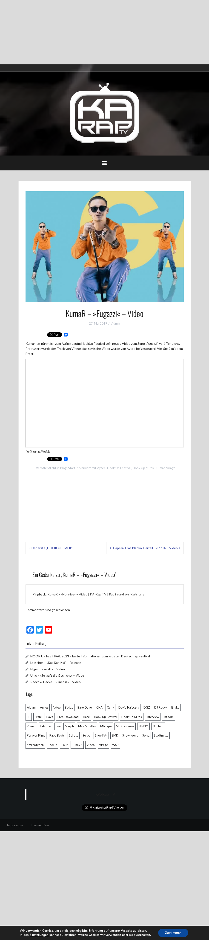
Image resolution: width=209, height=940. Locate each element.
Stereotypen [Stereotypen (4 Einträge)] (35, 745)
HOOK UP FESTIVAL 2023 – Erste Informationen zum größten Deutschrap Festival (90, 656)
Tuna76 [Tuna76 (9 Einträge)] (77, 745)
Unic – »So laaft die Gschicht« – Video (57, 675)
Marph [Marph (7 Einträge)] (69, 726)
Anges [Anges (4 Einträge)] (44, 707)
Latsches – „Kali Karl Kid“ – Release (55, 663)
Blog (63, 468)
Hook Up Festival (119, 468)
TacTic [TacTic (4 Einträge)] (52, 745)
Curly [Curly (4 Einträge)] (110, 707)
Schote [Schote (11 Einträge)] (73, 735)
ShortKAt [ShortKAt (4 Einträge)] (101, 735)
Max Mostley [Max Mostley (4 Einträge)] (87, 726)
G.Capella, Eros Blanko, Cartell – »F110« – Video (144, 548)
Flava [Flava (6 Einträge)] (49, 717)
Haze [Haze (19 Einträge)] (86, 717)
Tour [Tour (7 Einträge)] (64, 745)
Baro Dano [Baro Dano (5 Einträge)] (84, 707)
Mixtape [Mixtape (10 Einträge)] (106, 726)
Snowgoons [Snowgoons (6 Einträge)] (130, 735)
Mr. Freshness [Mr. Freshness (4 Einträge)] (125, 726)
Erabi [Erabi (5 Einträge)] (38, 717)
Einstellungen (39, 935)
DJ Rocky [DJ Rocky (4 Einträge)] (160, 707)
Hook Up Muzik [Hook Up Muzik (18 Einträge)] (131, 717)
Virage (170, 468)
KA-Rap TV (105, 794)
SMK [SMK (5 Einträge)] (115, 735)
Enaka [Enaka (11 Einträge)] (175, 707)
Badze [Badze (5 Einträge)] (69, 707)
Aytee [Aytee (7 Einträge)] (56, 707)
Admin (115, 323)
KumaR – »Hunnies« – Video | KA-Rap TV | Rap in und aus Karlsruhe (95, 594)
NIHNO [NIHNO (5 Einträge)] (143, 726)
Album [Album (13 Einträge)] (31, 707)
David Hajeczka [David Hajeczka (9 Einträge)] (128, 707)
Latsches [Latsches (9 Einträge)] (46, 726)
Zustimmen (173, 933)
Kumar (160, 468)
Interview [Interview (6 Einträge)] (152, 717)
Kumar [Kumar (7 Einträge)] (31, 726)
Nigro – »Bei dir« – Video (47, 669)
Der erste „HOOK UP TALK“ (52, 548)
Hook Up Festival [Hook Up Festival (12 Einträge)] (105, 717)
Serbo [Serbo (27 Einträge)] (87, 735)
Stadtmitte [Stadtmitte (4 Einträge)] (161, 735)
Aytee (101, 468)
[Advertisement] (104, 32)
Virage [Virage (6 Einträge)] (103, 745)
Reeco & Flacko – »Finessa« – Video (55, 682)
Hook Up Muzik (143, 468)
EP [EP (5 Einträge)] (28, 717)
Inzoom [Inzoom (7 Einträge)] (168, 717)
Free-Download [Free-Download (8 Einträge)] (68, 717)
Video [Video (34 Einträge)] (91, 745)
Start (71, 468)
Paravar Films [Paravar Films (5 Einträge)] (36, 735)
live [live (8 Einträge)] (58, 726)
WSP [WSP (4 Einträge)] (115, 745)
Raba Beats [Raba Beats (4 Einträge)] (57, 735)
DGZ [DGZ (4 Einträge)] (146, 707)
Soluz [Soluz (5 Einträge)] (145, 735)
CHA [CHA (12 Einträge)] (99, 707)
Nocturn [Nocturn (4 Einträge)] (158, 726)
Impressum (15, 825)
